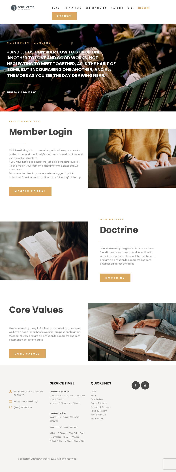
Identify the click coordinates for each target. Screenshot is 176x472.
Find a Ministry (99, 403)
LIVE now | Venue (67, 427)
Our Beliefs (97, 399)
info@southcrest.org (26, 401)
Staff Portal (97, 418)
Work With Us (98, 414)
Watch (53, 427)
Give (93, 391)
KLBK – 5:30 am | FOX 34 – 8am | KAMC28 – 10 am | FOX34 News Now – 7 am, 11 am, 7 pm (67, 437)
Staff (93, 395)
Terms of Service (100, 407)
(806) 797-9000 (23, 407)
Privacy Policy (99, 411)
